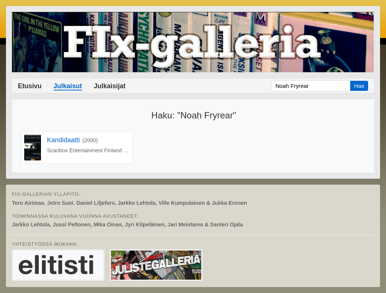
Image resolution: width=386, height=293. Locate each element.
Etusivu (30, 86)
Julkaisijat (110, 86)
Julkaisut (68, 86)
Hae (359, 86)
